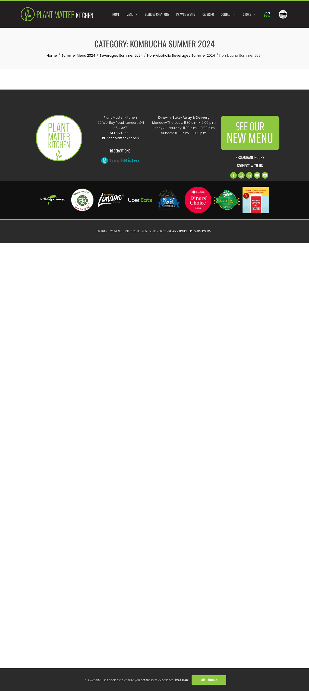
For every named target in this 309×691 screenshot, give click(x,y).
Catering (208, 14)
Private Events (185, 14)
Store (249, 14)
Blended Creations (157, 14)
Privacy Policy (200, 231)
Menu (132, 14)
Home (116, 14)
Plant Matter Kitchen (120, 138)
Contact (228, 14)
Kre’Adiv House (177, 231)
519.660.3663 (120, 133)
